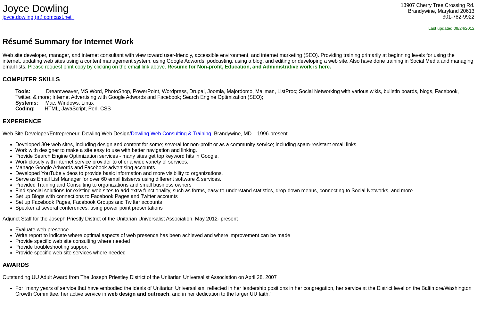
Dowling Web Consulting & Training (171, 133)
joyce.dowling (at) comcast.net (37, 17)
